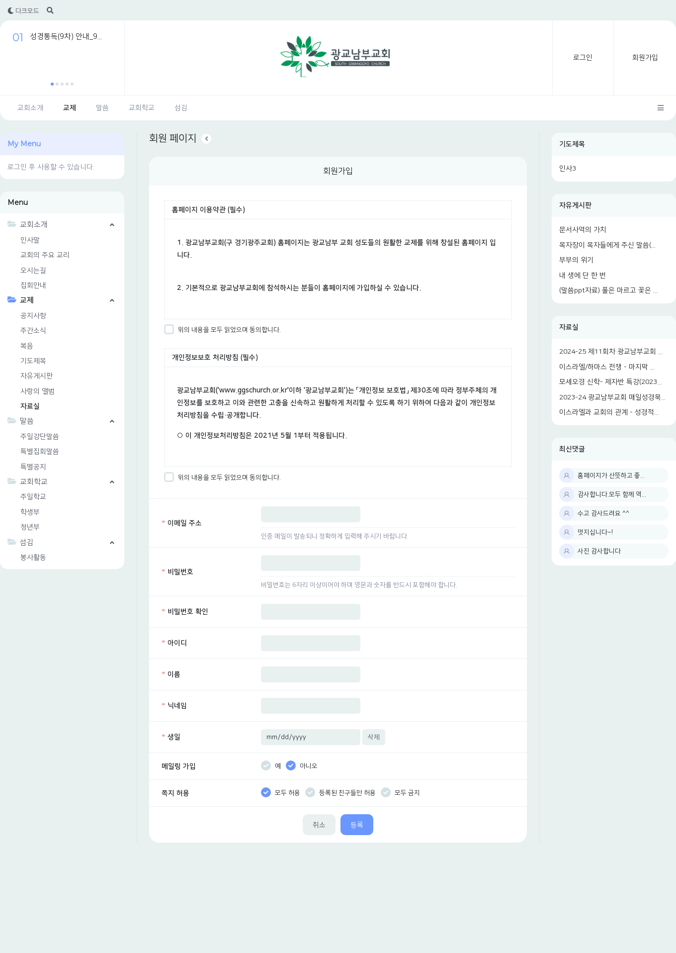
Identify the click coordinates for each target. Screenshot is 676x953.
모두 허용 (280, 792)
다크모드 (23, 10)
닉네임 (174, 706)
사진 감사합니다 (599, 551)
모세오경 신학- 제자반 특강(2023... (610, 382)
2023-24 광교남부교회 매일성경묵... (612, 397)
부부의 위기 (576, 260)
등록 (356, 825)
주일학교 (33, 497)
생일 (171, 737)
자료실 (569, 327)
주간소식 (33, 331)
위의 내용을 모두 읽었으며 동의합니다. (222, 329)
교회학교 (142, 108)
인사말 (30, 240)
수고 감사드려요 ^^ (603, 513)
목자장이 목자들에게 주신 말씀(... (607, 245)
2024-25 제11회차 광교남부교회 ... (611, 352)
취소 (319, 825)
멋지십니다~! (595, 532)
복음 (26, 346)
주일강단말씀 (39, 437)
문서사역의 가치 (582, 230)
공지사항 (33, 316)
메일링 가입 (179, 766)
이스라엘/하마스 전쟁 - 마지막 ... (607, 367)
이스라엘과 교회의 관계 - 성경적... (609, 412)
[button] (52, 84)
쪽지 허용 (175, 793)
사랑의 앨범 (37, 391)
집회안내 (33, 285)
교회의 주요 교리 (45, 255)
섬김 (180, 108)
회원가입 (645, 58)
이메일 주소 (182, 523)
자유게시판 (575, 205)
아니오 (302, 765)
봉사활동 (33, 558)
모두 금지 (400, 792)
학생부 (30, 512)
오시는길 (33, 271)
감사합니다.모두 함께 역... (612, 494)
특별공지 (33, 467)
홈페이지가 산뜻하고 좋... (611, 475)
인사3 (567, 169)
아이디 (174, 643)
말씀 (102, 108)
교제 (69, 108)
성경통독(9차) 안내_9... (66, 36)
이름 (171, 674)
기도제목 (572, 144)
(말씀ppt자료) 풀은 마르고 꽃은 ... (608, 290)
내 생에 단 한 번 (582, 276)
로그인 (582, 58)
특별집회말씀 (39, 452)
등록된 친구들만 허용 (340, 792)
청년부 (30, 527)
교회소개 (30, 108)
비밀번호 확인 (185, 612)
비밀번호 (177, 572)
